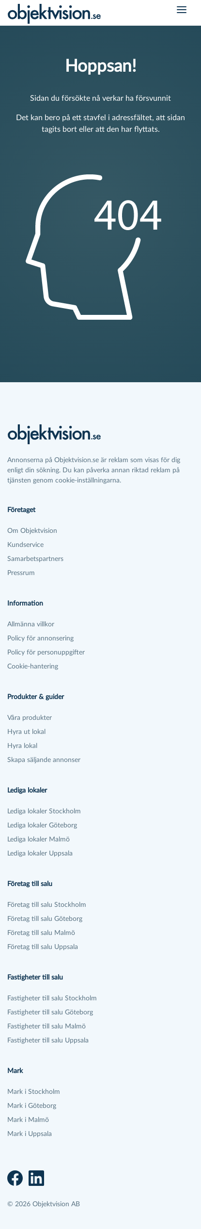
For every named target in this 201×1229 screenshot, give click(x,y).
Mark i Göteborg (31, 1106)
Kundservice (25, 545)
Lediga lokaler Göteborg (42, 825)
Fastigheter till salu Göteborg (50, 1012)
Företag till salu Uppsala (42, 947)
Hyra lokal (22, 746)
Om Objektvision (32, 531)
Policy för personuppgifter (46, 652)
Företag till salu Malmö (41, 933)
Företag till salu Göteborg (44, 919)
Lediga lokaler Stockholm (44, 811)
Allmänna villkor (30, 624)
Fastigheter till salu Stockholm (52, 998)
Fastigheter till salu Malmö (46, 1026)
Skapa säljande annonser (43, 760)
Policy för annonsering (40, 638)
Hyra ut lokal (26, 732)
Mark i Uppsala (29, 1134)
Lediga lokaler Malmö (38, 839)
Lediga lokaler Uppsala (40, 853)
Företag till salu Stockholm (46, 905)
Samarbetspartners (35, 559)
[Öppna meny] (182, 9)
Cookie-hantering (32, 666)
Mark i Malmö (28, 1120)
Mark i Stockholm (33, 1092)
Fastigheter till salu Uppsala (48, 1040)
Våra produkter (29, 718)
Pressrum (21, 573)
